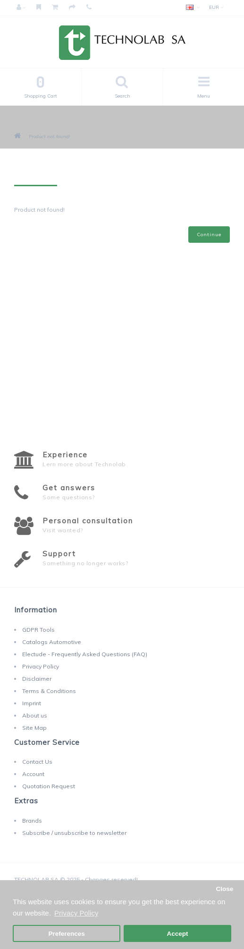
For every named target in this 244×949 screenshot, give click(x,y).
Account (33, 773)
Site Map (34, 727)
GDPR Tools (38, 629)
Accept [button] (177, 933)
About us (34, 715)
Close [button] (224, 888)
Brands (32, 820)
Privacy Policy (40, 666)
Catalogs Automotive (51, 641)
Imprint (31, 703)
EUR (216, 7)
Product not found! (49, 136)
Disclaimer (36, 678)
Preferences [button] (66, 933)
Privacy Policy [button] (76, 913)
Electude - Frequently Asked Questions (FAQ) (84, 654)
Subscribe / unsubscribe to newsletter (74, 832)
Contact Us (37, 761)
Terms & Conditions (49, 690)
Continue (209, 234)
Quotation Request (48, 786)
